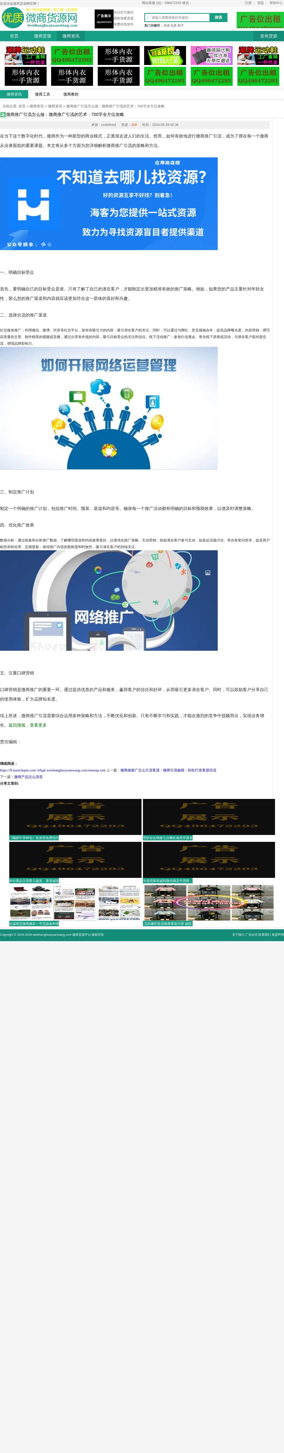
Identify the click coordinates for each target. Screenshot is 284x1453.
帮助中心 (276, 3)
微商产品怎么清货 (28, 777)
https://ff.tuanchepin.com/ (18, 770)
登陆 (260, 3)
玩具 (174, 25)
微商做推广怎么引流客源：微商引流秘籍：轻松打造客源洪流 (168, 770)
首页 (14, 36)
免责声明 (278, 934)
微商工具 (42, 94)
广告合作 (251, 934)
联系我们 (264, 934)
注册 (248, 3)
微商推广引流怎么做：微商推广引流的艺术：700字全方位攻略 (115, 106)
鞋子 (181, 25)
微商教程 (71, 94)
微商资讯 (71, 36)
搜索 (218, 17)
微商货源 (42, 36)
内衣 (167, 25)
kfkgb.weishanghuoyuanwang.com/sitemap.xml (71, 770)
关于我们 (238, 934)
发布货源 (268, 36)
